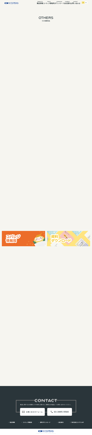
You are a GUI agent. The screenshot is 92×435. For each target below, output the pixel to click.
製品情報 (35, 2)
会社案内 (67, 2)
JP (83, 2)
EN (86, 2)
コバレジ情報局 (46, 2)
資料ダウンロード (45, 422)
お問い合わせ (77, 2)
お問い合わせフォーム (34, 412)
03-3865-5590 (61, 412)
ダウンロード (57, 2)
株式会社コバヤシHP (78, 422)
